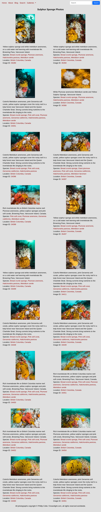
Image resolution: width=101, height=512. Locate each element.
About (10, 3)
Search (22, 3)
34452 (13, 450)
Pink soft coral (33, 115)
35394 (64, 63)
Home (4, 3)
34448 (13, 345)
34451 (64, 393)
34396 (13, 176)
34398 (13, 224)
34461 (64, 501)
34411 (64, 294)
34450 (13, 402)
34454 (64, 450)
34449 (64, 345)
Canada (28, 60)
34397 (64, 179)
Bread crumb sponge (18, 55)
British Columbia (17, 60)
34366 (64, 105)
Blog (16, 3)
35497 (64, 234)
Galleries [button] (31, 3)
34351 (13, 126)
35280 (13, 63)
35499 (13, 289)
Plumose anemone (35, 55)
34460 (13, 501)
